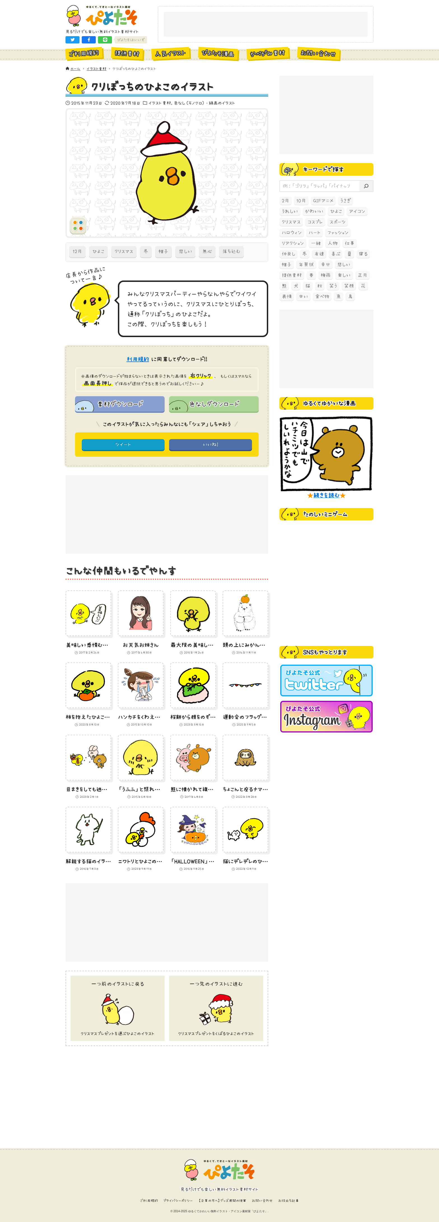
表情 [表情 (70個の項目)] (287, 296)
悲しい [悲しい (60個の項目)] (343, 264)
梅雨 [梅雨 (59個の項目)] (326, 275)
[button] (73, 39)
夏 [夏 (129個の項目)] (349, 253)
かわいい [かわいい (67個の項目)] (314, 211)
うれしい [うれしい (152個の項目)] (290, 211)
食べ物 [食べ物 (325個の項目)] (322, 296)
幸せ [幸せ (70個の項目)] (325, 264)
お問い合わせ (262, 1200)
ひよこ (98, 251)
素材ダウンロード (120, 403)
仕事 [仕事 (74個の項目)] (350, 243)
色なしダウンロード (214, 403)
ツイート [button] (123, 444)
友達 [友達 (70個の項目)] (319, 253)
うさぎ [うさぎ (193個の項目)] (345, 200)
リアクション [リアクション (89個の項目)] (293, 243)
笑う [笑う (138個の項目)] (333, 285)
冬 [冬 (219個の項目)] (304, 253)
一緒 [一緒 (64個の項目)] (316, 243)
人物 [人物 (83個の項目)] (333, 243)
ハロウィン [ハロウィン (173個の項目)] (292, 232)
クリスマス (124, 251)
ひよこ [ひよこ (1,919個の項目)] (336, 211)
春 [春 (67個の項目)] (311, 275)
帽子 (163, 251)
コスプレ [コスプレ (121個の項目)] (315, 221)
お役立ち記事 (288, 1200)
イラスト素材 (159, 103)
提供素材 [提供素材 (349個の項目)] (292, 275)
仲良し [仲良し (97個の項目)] (288, 253)
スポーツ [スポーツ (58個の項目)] (338, 221)
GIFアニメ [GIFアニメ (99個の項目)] (323, 200)
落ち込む (231, 251)
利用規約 (138, 359)
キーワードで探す (323, 169)
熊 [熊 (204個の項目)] (284, 285)
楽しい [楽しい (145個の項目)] (344, 275)
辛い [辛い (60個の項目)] (303, 296)
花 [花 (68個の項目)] (363, 285)
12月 (77, 251)
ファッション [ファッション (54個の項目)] (338, 232)
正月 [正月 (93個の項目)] (363, 275)
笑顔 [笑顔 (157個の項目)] (349, 285)
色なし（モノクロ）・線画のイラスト (204, 103)
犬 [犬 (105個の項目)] (295, 285)
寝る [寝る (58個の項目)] (363, 253)
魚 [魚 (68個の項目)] (338, 296)
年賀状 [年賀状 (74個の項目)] (306, 264)
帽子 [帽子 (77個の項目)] (287, 264)
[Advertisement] (266, 24)
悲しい (185, 251)
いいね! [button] (211, 444)
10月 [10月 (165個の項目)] (301, 200)
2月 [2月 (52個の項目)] (285, 200)
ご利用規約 (149, 1200)
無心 (207, 251)
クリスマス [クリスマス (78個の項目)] (291, 221)
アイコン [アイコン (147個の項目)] (357, 211)
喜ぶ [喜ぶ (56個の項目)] (335, 253)
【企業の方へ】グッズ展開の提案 (222, 1200)
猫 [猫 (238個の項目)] (307, 285)
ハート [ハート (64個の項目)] (315, 232)
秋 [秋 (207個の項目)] (319, 285)
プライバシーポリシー (178, 1200)
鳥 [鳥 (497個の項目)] (350, 296)
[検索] (366, 186)
